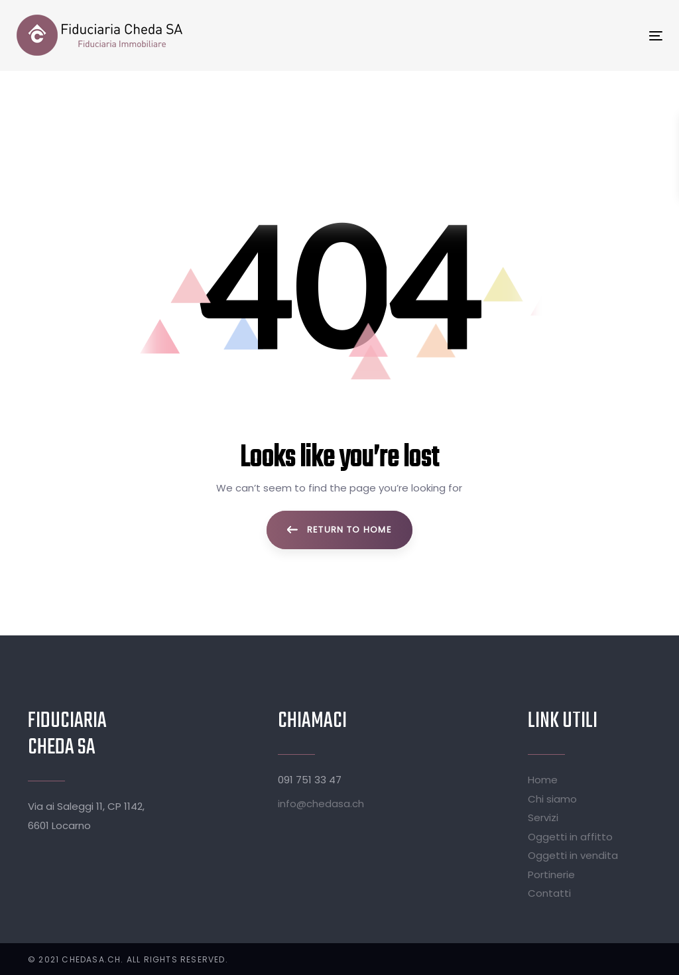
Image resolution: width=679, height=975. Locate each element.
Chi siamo (552, 799)
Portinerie (551, 874)
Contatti (549, 893)
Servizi (543, 817)
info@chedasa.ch (321, 804)
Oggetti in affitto (570, 837)
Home (543, 780)
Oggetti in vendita (573, 855)
